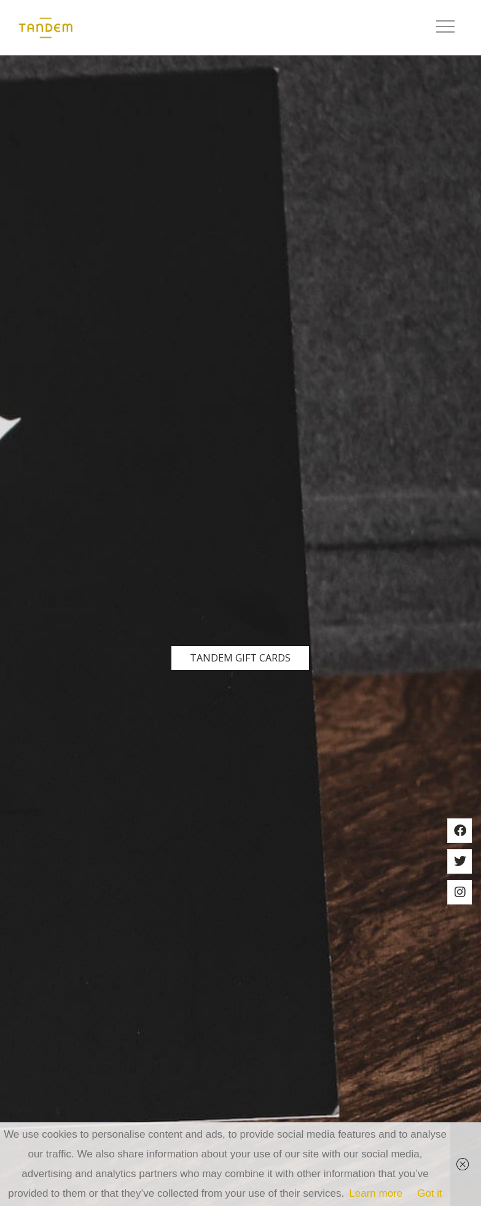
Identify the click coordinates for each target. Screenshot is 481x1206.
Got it (429, 1193)
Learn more (375, 1193)
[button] (445, 27)
